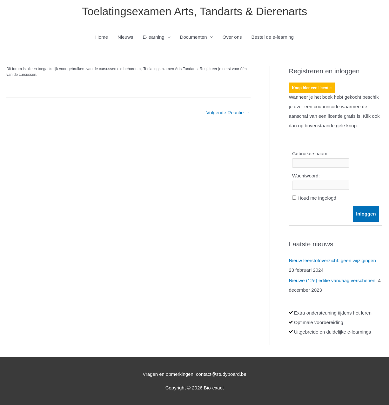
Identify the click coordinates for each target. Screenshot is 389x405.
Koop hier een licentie (312, 88)
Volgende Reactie (228, 112)
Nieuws (125, 37)
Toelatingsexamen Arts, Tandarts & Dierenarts (194, 11)
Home (101, 37)
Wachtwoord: (306, 175)
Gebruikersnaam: (310, 153)
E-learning (153, 37)
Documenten (193, 37)
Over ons (232, 37)
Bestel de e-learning (273, 37)
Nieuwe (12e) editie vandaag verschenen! (333, 280)
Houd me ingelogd (317, 198)
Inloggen (366, 213)
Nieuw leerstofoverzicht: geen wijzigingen (332, 260)
